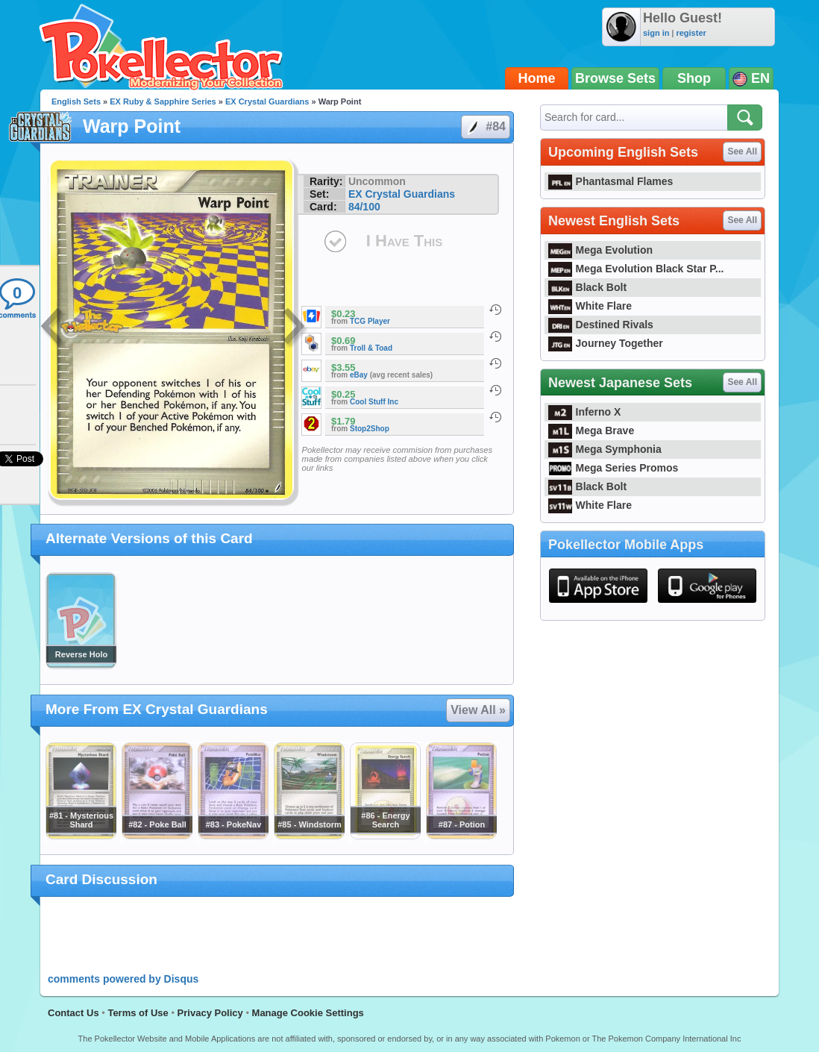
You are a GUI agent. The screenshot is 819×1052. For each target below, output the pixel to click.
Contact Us (73, 1012)
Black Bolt (587, 287)
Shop (694, 78)
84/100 (364, 207)
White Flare (590, 306)
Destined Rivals (600, 325)
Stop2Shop (369, 429)
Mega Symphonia (605, 449)
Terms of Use (137, 1012)
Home (537, 78)
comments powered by (123, 979)
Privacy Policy (210, 1012)
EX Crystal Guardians (267, 101)
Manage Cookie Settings (308, 1012)
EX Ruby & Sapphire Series (163, 101)
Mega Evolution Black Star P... (636, 269)
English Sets (76, 101)
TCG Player (370, 321)
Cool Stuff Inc (374, 402)
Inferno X (584, 412)
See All (742, 151)
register (691, 32)
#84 (485, 127)
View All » (478, 710)
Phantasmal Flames (610, 181)
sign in (656, 32)
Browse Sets (615, 78)
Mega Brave (591, 430)
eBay (359, 375)
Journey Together (605, 343)
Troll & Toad (371, 348)
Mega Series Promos (613, 468)
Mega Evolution (600, 250)
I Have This (404, 240)
